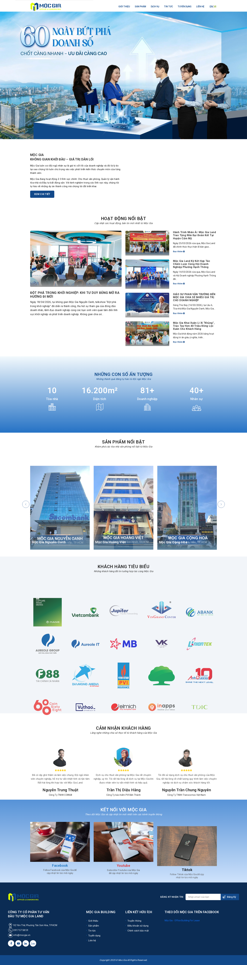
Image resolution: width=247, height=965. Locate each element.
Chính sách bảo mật (138, 930)
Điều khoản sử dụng (137, 925)
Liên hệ (200, 6)
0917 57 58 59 (18, 930)
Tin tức (168, 6)
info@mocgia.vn (21, 935)
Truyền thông (134, 920)
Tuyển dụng (184, 6)
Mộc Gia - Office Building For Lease (182, 920)
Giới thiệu (124, 6)
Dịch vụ (155, 6)
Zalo (33, 943)
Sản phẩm (140, 6)
